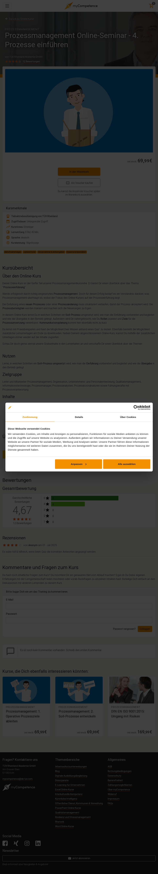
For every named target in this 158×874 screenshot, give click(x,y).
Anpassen (78, 463)
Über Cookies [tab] (128, 417)
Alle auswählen (127, 463)
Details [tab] (79, 417)
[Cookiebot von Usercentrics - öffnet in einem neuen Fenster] (136, 407)
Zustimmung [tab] (29, 417)
